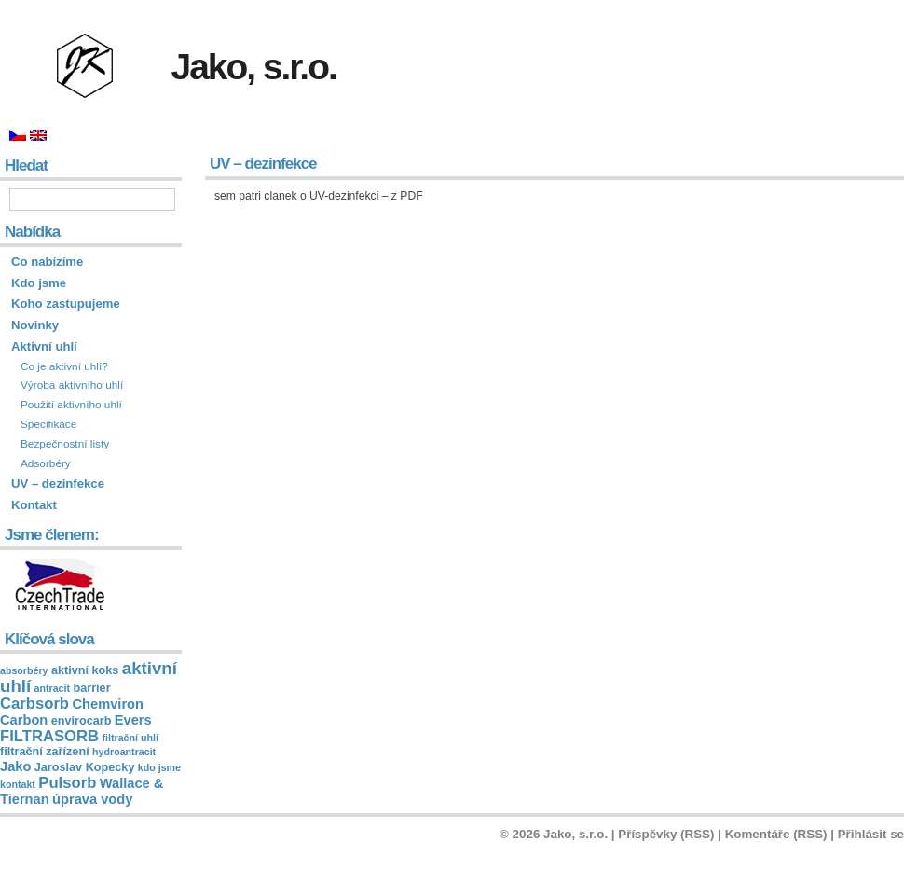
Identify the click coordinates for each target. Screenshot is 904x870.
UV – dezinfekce (57, 483)
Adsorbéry (46, 463)
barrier (91, 688)
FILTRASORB (49, 736)
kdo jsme (159, 767)
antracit (52, 688)
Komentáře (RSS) (776, 834)
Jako (15, 766)
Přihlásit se (871, 834)
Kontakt (34, 505)
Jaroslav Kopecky (84, 767)
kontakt (17, 784)
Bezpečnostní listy (65, 443)
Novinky (35, 325)
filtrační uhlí (130, 737)
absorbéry (24, 670)
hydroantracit (124, 751)
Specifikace (48, 424)
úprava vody (92, 799)
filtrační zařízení (44, 751)
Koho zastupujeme (65, 304)
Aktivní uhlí (44, 346)
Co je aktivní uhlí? (64, 366)
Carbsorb (34, 703)
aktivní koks (84, 670)
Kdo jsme (38, 283)
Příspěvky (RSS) (666, 834)
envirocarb (81, 720)
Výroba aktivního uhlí (72, 385)
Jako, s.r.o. (253, 67)
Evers (133, 719)
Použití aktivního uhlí (71, 404)
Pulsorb (67, 783)
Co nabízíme (47, 262)
